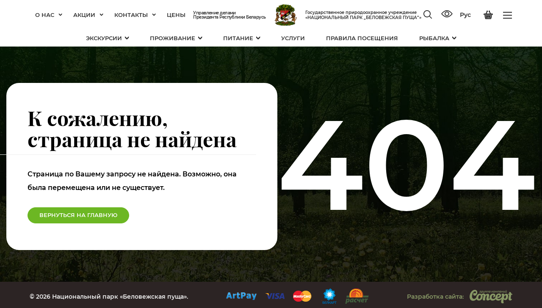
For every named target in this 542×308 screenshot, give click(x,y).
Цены (176, 14)
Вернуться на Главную (78, 215)
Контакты (135, 14)
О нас (48, 14)
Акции (88, 14)
